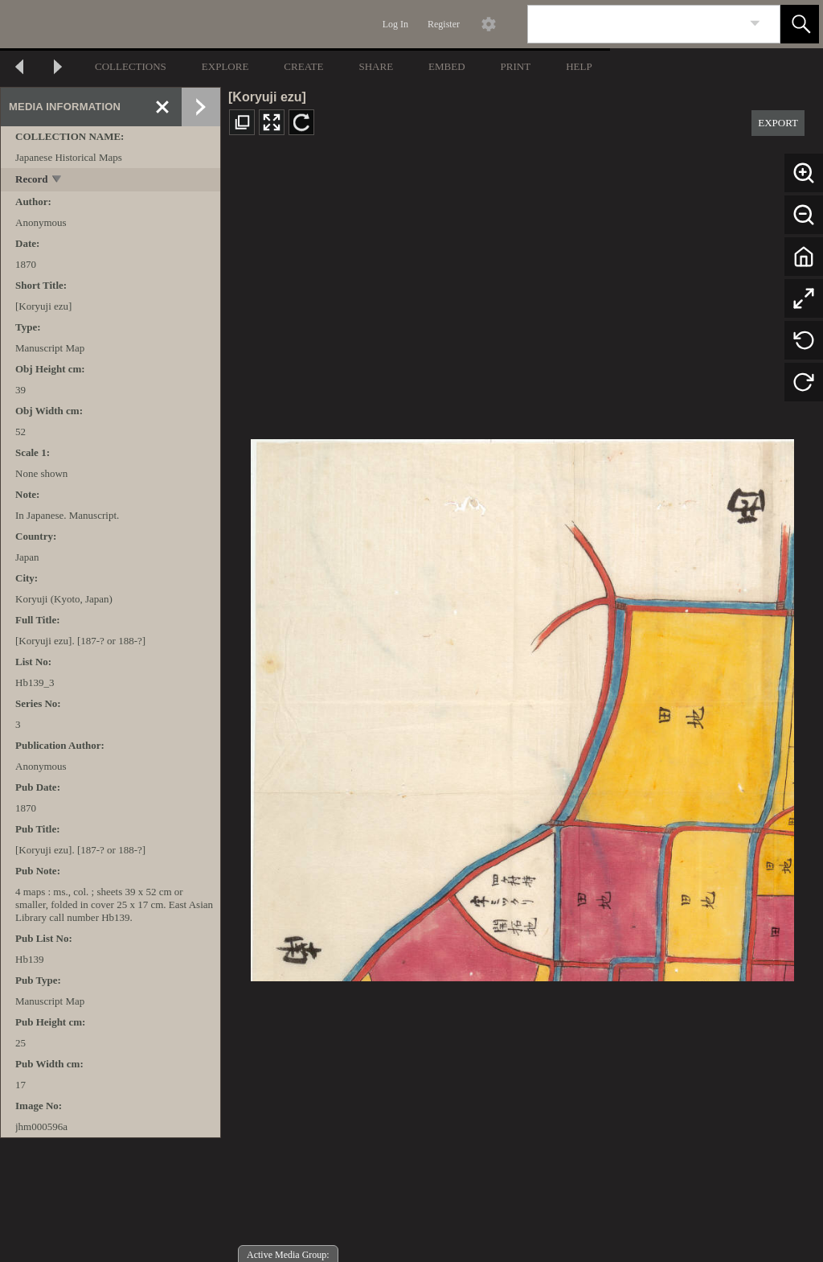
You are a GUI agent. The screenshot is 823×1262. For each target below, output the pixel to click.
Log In (395, 24)
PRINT (516, 66)
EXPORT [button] (778, 123)
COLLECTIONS (130, 66)
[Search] (635, 24)
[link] (755, 24)
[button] (799, 24)
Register (444, 24)
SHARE (375, 66)
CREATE (303, 66)
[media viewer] (522, 706)
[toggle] (57, 181)
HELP (579, 66)
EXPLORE (225, 66)
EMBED (446, 66)
